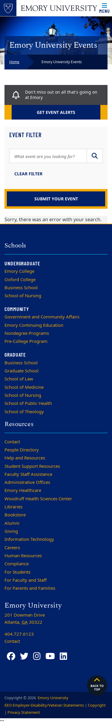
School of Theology (24, 411)
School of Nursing (22, 295)
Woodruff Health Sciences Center (38, 499)
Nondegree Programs (26, 333)
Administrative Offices (27, 482)
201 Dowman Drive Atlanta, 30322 (24, 619)
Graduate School (21, 371)
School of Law (18, 379)
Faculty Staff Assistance (28, 474)
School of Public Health (28, 403)
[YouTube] (50, 656)
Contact (12, 442)
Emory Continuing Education (33, 325)
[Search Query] (48, 156)
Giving (11, 531)
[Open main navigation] (104, 8)
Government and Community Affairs (41, 317)
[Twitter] (24, 656)
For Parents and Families (29, 588)
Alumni (11, 523)
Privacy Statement (23, 712)
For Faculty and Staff (25, 580)
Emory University (52, 698)
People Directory (21, 450)
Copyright (97, 705)
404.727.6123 (19, 634)
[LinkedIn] (63, 656)
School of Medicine (24, 387)
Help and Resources (24, 458)
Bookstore (15, 515)
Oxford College (20, 279)
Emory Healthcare (22, 490)
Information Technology (29, 539)
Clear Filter (28, 174)
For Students (17, 572)
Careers (12, 547)
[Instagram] (37, 656)
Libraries (13, 507)
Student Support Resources (32, 466)
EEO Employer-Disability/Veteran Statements (44, 705)
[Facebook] (11, 656)
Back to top (97, 684)
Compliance (16, 564)
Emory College (19, 271)
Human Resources (23, 555)
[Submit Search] (95, 156)
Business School (21, 287)
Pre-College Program (25, 341)
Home (14, 62)
